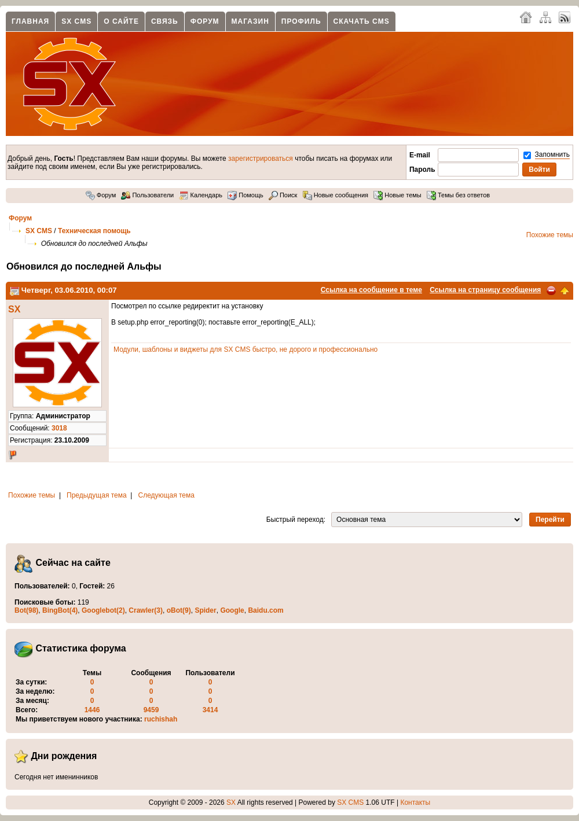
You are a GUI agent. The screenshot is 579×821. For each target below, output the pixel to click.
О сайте (121, 21)
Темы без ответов (458, 195)
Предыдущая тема (97, 495)
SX (14, 309)
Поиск (283, 195)
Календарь (200, 195)
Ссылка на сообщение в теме (371, 290)
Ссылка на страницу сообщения (485, 290)
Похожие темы (549, 235)
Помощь (245, 195)
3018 (59, 428)
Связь (164, 21)
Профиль (301, 21)
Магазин (250, 21)
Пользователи (147, 195)
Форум (204, 21)
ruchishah (160, 719)
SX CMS (76, 21)
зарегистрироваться (260, 158)
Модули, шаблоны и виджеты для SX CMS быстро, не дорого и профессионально (245, 349)
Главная (30, 21)
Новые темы (397, 195)
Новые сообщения (335, 195)
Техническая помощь (94, 231)
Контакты (415, 802)
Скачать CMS (362, 21)
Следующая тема (166, 495)
